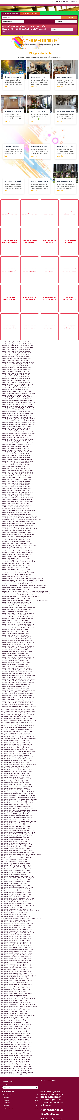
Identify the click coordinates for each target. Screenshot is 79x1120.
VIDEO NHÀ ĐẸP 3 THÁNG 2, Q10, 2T (49, 270)
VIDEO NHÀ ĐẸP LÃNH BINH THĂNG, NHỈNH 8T (9, 241)
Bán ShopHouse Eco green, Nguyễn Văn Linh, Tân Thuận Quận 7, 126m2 (65, 112)
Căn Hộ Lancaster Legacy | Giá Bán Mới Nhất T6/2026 (64, 181)
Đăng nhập (57, 1)
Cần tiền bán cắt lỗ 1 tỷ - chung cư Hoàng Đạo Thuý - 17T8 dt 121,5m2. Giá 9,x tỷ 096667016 (39, 147)
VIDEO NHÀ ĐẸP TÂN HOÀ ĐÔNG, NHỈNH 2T (49, 298)
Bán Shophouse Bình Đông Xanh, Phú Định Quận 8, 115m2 (12, 112)
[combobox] (13, 21)
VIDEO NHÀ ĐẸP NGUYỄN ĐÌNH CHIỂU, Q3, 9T (9, 298)
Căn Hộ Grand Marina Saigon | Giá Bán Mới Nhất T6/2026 (39, 181)
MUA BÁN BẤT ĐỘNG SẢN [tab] (10, 13)
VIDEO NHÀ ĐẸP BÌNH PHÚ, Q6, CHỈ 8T (69, 327)
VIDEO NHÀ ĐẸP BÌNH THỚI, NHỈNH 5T (69, 241)
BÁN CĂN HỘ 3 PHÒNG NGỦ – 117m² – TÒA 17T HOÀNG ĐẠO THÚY (65, 147)
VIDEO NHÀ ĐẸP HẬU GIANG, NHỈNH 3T (29, 298)
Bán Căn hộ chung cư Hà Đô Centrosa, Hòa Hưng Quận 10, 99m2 (38, 77)
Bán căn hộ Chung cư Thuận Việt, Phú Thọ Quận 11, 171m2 (13, 77)
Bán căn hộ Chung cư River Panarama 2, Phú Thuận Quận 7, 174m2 (39, 112)
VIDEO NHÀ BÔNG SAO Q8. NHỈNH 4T (29, 241)
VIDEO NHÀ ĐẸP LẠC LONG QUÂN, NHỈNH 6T (9, 213)
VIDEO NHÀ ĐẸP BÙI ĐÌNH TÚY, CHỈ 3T (29, 327)
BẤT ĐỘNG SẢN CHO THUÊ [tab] (30, 13)
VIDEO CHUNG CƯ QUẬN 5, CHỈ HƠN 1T (69, 298)
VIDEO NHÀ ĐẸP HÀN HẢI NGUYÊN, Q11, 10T (29, 270)
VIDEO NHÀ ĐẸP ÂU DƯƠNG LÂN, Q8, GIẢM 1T (9, 270)
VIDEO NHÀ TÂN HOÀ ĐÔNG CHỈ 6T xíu (69, 213)
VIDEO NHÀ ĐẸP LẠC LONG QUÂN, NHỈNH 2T (29, 213)
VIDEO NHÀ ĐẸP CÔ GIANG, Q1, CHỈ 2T (49, 327)
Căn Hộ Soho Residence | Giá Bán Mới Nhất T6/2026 (12, 181)
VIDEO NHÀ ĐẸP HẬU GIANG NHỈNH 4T (49, 213)
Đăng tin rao (74, 1)
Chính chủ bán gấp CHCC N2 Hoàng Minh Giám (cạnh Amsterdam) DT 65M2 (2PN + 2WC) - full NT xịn (13, 147)
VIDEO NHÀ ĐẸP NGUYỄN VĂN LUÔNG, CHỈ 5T (9, 327)
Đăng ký (65, 1)
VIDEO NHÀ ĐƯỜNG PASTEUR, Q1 (49, 241)
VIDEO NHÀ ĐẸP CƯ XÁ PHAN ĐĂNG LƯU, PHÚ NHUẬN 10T (69, 270)
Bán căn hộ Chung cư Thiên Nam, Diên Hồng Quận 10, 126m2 (65, 77)
